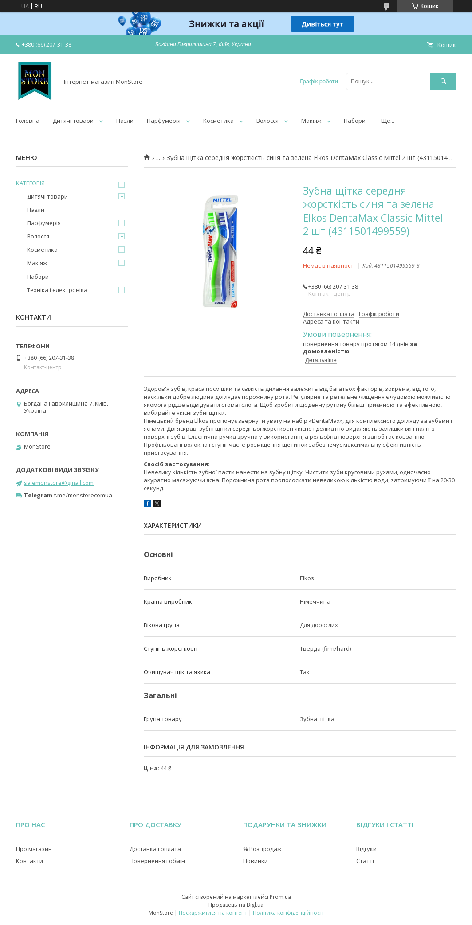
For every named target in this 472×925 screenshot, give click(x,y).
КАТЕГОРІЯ (30, 183)
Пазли (125, 121)
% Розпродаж (262, 849)
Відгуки (366, 849)
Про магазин (34, 849)
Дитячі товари (73, 121)
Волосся (267, 121)
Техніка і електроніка (57, 290)
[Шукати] (443, 81)
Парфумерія (164, 121)
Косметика (218, 121)
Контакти (29, 861)
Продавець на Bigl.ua (236, 905)
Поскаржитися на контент (213, 913)
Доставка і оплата (155, 849)
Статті (365, 861)
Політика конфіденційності (288, 913)
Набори (355, 121)
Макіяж (311, 121)
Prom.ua (280, 897)
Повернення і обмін (157, 861)
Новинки (255, 861)
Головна (27, 121)
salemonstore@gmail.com (59, 482)
